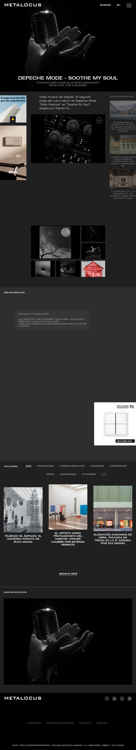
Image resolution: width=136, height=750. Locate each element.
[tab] (28, 466)
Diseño (50, 474)
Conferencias (118, 466)
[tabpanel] (68, 529)
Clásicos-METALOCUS (72, 466)
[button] (9, 528)
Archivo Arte (68, 574)
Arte (28, 466)
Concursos (97, 466)
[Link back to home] (23, 5)
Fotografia (89, 474)
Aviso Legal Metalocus (61, 745)
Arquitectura (45, 466)
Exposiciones (68, 474)
